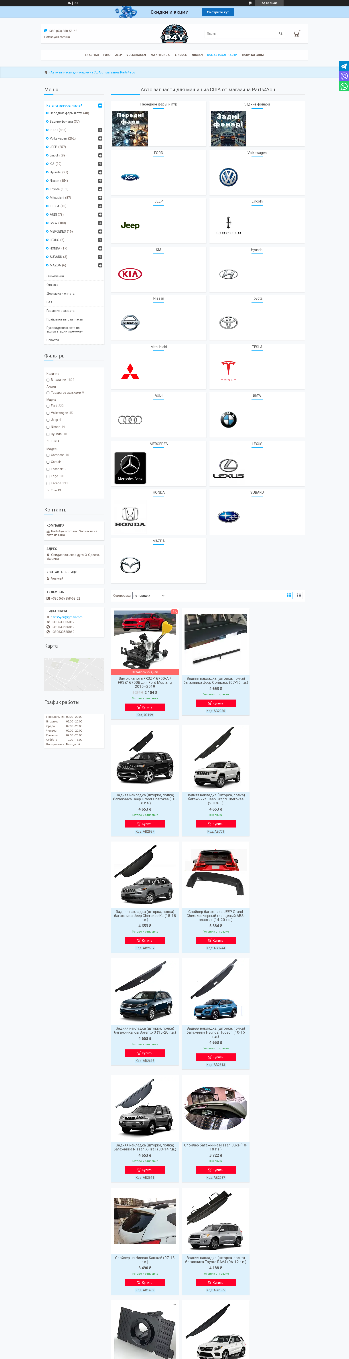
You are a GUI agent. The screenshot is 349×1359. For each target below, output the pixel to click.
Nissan (197, 55)
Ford (107, 55)
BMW (257, 395)
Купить (144, 707)
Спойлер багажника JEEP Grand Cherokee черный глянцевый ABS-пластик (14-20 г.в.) (273, 800)
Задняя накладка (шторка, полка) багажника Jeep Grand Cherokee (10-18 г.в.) (273, 682)
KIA (158, 250)
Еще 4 (55, 441)
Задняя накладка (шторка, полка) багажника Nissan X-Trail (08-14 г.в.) (273, 918)
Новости (53, 340)
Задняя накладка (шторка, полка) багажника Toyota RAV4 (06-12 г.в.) (273, 1036)
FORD (158, 153)
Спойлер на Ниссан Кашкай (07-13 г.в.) (208, 1034)
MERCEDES (159, 444)
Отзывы (52, 285)
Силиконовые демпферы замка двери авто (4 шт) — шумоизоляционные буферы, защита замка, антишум (142, 1273)
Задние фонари (257, 104)
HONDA (159, 492)
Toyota (257, 298)
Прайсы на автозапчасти (65, 319)
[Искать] (280, 33)
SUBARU (257, 492)
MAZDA (158, 541)
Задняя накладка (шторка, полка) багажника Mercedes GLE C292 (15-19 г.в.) (208, 1153)
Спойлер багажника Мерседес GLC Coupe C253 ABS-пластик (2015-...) (273, 1153)
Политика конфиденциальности (221, 1354)
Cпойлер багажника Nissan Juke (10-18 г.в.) (142, 1034)
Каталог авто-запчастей (64, 105)
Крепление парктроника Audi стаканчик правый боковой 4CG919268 (142, 1153)
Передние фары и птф (158, 104)
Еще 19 (56, 490)
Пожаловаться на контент (182, 1354)
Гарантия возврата (61, 310)
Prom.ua (194, 1350)
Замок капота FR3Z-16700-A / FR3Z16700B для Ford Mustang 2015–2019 (142, 682)
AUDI (159, 395)
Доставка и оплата (61, 293)
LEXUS (257, 444)
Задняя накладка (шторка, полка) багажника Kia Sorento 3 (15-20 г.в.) (142, 918)
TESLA (257, 347)
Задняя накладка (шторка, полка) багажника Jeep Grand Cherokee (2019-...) (142, 800)
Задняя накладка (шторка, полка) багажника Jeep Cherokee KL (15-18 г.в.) (208, 800)
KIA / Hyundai (160, 55)
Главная (92, 55)
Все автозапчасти (222, 55)
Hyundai (257, 250)
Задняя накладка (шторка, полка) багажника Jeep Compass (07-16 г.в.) (208, 682)
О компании (55, 276)
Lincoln (181, 55)
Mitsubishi (158, 347)
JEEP (118, 55)
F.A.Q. (50, 302)
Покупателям (253, 55)
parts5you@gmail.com (67, 617)
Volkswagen (136, 55)
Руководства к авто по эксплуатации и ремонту (65, 329)
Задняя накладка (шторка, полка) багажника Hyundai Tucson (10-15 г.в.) (208, 918)
